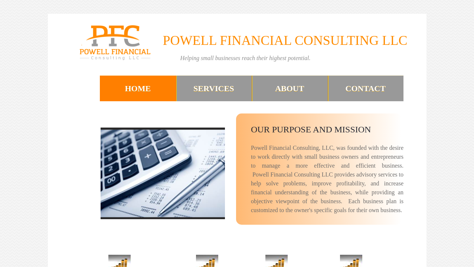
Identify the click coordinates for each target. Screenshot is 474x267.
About (289, 88)
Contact (366, 88)
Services (213, 88)
